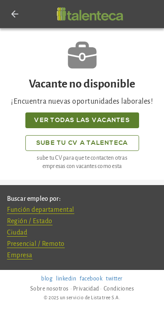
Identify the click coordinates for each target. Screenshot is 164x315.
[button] (15, 14)
